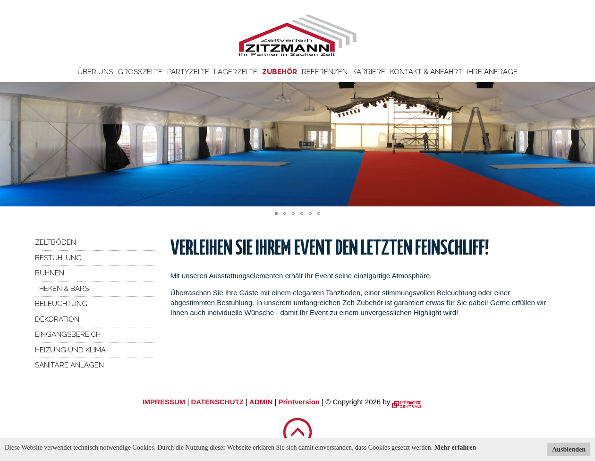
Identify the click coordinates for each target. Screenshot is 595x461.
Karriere (368, 72)
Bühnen (49, 273)
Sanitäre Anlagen (69, 365)
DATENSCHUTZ (217, 402)
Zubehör (279, 72)
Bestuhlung (58, 258)
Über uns (95, 72)
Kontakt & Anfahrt (426, 72)
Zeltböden (55, 242)
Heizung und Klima (70, 350)
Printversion (299, 402)
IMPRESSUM (163, 402)
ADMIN (260, 402)
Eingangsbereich (68, 334)
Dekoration (57, 319)
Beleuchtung (61, 303)
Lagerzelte (235, 72)
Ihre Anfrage (492, 72)
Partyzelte (188, 72)
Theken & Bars (62, 288)
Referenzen (325, 72)
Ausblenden (569, 449)
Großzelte (140, 72)
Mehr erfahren (455, 447)
